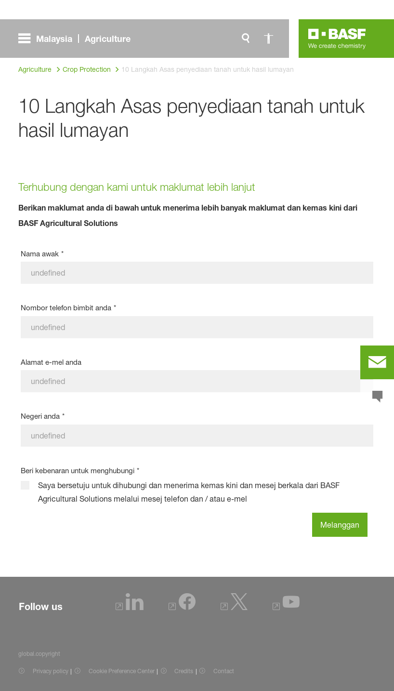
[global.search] (245, 38)
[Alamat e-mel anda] (197, 381)
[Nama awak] (197, 273)
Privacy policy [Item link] (50, 671)
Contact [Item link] (223, 671)
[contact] (377, 362)
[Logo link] (337, 38)
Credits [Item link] (183, 671)
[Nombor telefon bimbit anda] (197, 327)
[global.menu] (78, 38)
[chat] (377, 397)
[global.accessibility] (269, 38)
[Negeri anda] (197, 436)
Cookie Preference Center (122, 671)
